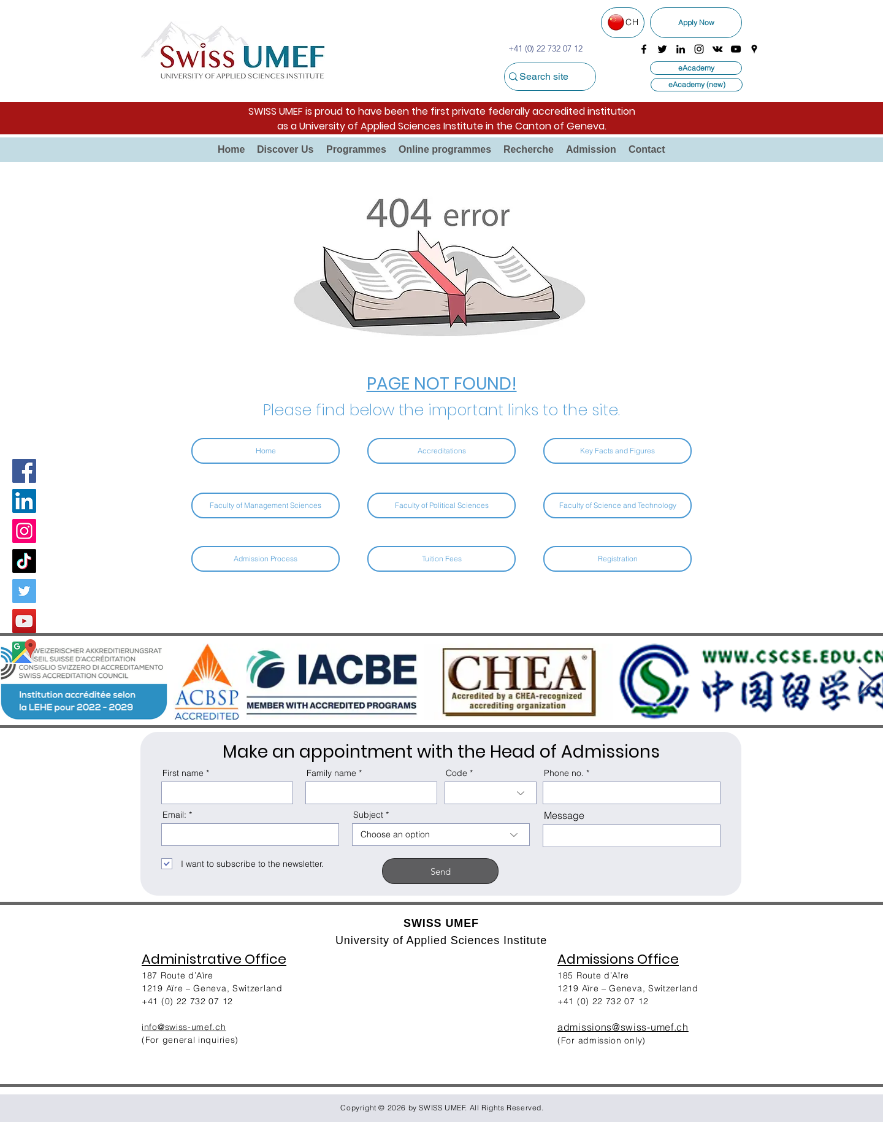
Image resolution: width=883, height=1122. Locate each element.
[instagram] (699, 49)
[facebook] (644, 49)
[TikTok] (24, 561)
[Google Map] (24, 651)
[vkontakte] (717, 49)
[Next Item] (866, 681)
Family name (331, 773)
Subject (368, 814)
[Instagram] (24, 531)
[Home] (265, 451)
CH (631, 22)
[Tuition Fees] (441, 559)
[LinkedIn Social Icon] (24, 501)
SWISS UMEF (442, 1107)
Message (564, 815)
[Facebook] (24, 471)
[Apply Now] (696, 22)
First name (183, 773)
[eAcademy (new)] (697, 84)
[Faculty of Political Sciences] (441, 505)
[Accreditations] (441, 451)
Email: (174, 814)
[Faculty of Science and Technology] (617, 505)
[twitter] (662, 49)
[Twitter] (24, 591)
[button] (285, 149)
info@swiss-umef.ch (184, 1026)
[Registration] (617, 559)
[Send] (440, 871)
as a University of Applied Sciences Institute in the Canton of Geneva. (441, 126)
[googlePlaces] (754, 49)
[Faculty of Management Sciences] (265, 505)
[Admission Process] (265, 559)
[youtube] (736, 49)
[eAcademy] (696, 68)
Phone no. (564, 773)
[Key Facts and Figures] (617, 451)
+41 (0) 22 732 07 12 (603, 1001)
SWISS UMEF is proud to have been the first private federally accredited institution (441, 111)
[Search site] (544, 76)
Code (456, 773)
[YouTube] (24, 621)
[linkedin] (681, 49)
